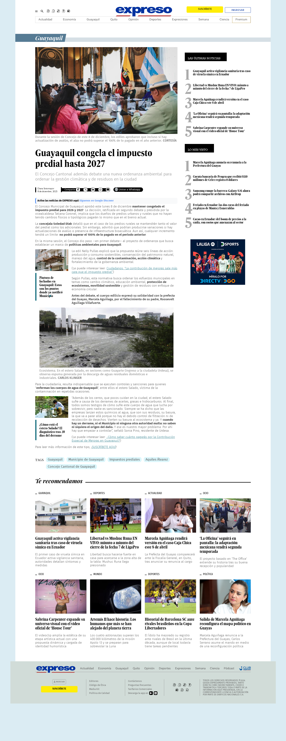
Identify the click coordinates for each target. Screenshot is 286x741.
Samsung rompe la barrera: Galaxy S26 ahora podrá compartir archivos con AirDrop (221, 192)
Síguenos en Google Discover (97, 200)
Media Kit (94, 689)
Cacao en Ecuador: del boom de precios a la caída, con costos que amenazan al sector (219, 220)
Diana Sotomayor (46, 189)
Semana (203, 19)
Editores (93, 681)
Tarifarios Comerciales (140, 689)
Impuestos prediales (124, 459)
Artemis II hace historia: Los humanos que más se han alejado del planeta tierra (113, 623)
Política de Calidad (99, 693)
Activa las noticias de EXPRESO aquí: (58, 200)
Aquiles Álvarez (157, 459)
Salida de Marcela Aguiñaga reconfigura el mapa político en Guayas (225, 623)
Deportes (155, 19)
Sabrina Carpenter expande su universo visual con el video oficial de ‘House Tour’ (219, 129)
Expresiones (180, 19)
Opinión (133, 19)
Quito (113, 19)
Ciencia (224, 19)
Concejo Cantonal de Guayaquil (71, 466)
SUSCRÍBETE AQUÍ (104, 447)
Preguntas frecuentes (139, 685)
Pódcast (229, 668)
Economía (69, 19)
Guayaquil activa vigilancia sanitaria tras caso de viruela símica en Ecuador (221, 72)
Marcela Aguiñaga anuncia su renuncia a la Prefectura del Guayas (219, 164)
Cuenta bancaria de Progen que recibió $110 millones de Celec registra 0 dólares (220, 178)
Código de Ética (97, 685)
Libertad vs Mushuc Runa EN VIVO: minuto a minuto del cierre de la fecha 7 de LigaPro (220, 86)
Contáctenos (135, 681)
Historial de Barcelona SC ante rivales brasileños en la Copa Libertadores (169, 623)
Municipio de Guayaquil (86, 459)
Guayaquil (93, 19)
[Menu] (36, 11)
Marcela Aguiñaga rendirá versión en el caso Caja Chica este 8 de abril (220, 101)
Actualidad (45, 19)
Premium (241, 19)
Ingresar (237, 10)
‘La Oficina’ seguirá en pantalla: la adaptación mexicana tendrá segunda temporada (221, 115)
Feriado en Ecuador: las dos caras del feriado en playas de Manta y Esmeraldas (221, 206)
